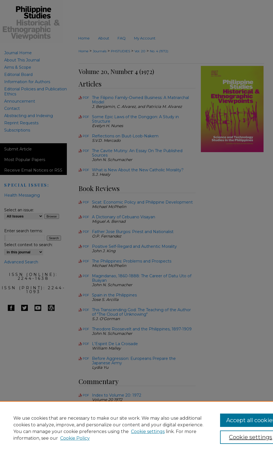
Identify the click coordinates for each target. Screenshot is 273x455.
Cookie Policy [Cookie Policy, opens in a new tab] (75, 438)
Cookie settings (148, 431)
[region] (136, 428)
